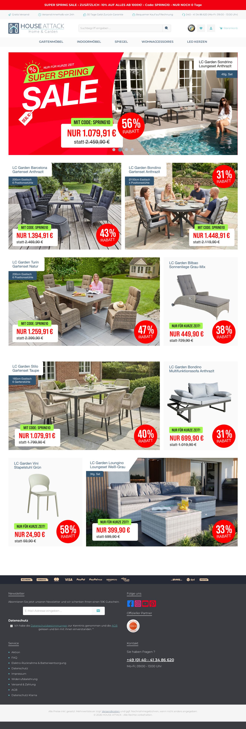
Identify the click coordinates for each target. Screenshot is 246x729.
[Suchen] (166, 28)
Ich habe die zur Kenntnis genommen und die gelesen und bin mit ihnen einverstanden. (66, 627)
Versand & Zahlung (23, 684)
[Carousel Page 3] (126, 149)
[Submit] (98, 611)
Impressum (18, 673)
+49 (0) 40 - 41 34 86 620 (150, 660)
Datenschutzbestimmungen (49, 625)
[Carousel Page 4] (132, 149)
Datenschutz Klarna (24, 695)
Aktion (15, 652)
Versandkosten (111, 711)
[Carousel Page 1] (113, 149)
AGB (115, 625)
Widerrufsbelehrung (24, 679)
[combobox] (120, 28)
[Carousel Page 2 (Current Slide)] (120, 149)
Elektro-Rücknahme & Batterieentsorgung (38, 663)
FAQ (14, 657)
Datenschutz (19, 668)
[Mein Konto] (211, 28)
